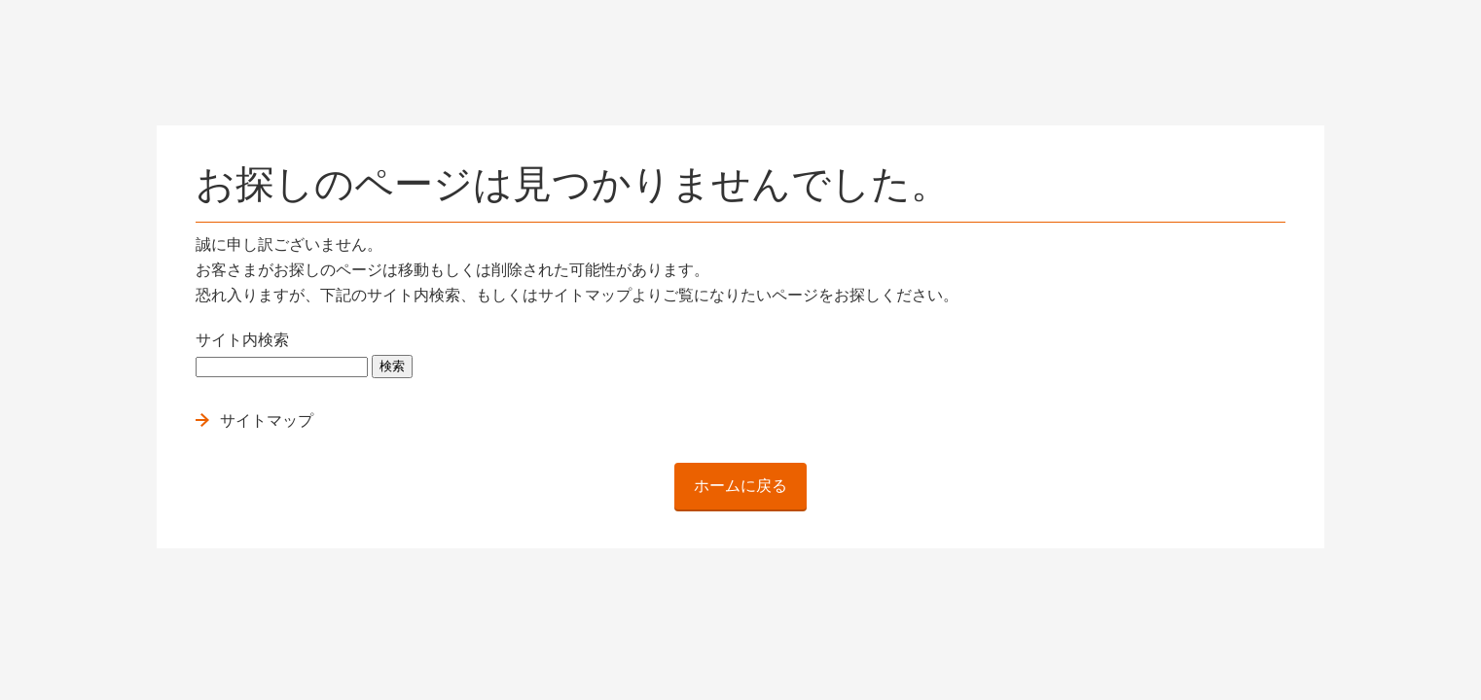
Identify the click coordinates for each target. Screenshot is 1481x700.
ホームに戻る (740, 485)
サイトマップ (266, 420)
